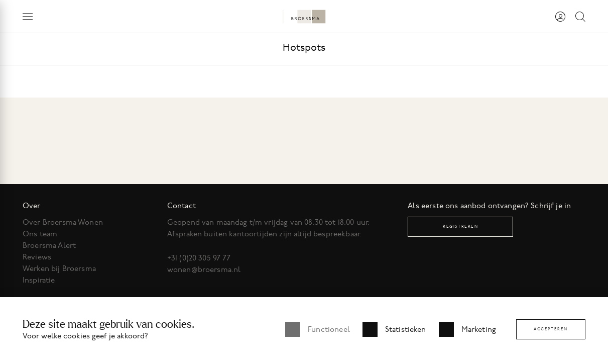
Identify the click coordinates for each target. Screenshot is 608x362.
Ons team (40, 234)
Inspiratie (39, 280)
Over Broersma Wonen (63, 222)
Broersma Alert (49, 245)
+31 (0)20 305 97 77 (199, 258)
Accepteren (551, 329)
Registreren (460, 226)
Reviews (37, 257)
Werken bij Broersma (59, 268)
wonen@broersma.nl (204, 269)
